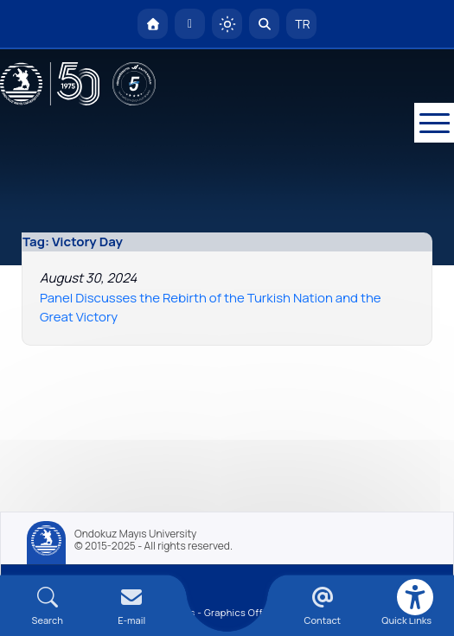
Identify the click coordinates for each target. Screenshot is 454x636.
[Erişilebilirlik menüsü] (415, 597)
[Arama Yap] (264, 24)
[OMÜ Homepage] (152, 24)
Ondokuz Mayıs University (135, 534)
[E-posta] (190, 24)
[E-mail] (131, 606)
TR (301, 24)
